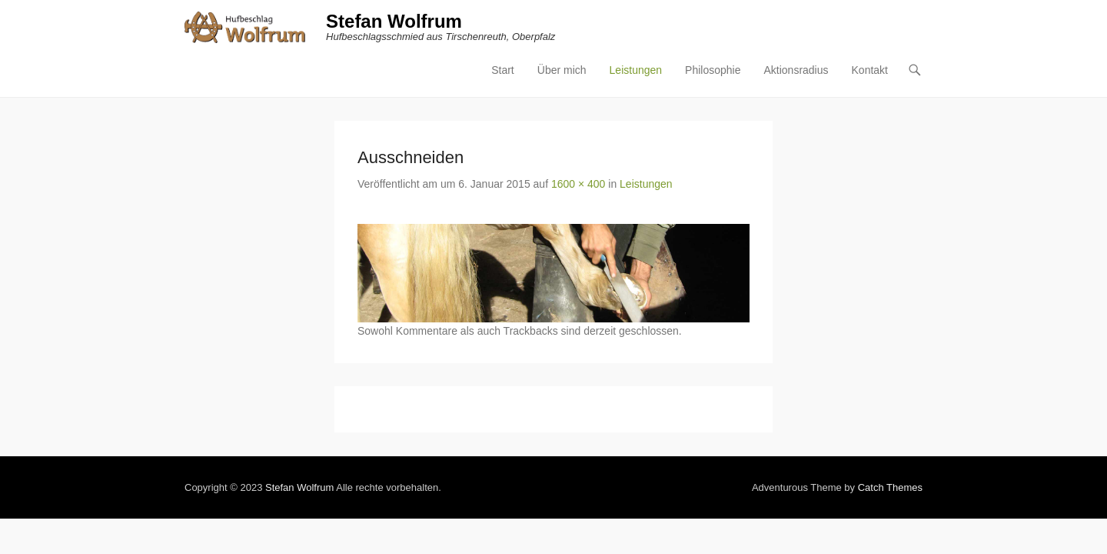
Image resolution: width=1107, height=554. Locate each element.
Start (614, 27)
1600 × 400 (467, 141)
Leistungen (747, 27)
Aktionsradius (907, 27)
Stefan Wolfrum (282, 21)
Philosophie (824, 27)
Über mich (673, 27)
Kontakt (981, 27)
